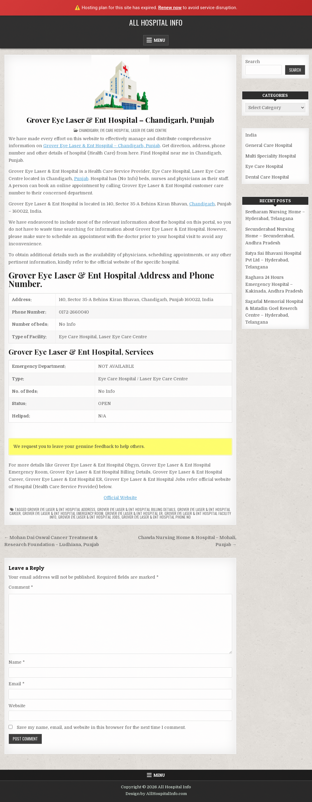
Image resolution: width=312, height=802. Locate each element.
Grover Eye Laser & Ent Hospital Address (61, 509)
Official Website (120, 497)
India (251, 135)
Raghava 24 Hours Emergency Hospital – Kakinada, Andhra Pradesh (274, 284)
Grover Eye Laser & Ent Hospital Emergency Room (63, 513)
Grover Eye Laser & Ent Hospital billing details (136, 509)
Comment (21, 587)
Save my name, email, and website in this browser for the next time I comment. (101, 727)
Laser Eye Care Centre (149, 130)
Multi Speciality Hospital (270, 156)
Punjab (81, 178)
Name (17, 662)
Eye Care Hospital (114, 130)
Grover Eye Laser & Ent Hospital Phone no (156, 517)
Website (17, 705)
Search (252, 61)
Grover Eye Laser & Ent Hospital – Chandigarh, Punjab (120, 120)
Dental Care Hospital (267, 177)
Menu (159, 40)
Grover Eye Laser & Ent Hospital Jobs (89, 517)
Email (16, 683)
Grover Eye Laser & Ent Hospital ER (134, 513)
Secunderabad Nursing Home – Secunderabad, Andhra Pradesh (270, 236)
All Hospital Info (156, 22)
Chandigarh (88, 130)
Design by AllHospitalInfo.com (156, 793)
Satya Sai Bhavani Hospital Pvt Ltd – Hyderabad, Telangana (273, 260)
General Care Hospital (268, 145)
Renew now (170, 7)
